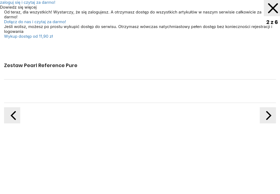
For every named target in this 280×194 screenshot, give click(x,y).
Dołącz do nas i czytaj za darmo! (35, 21)
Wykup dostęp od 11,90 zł (28, 36)
